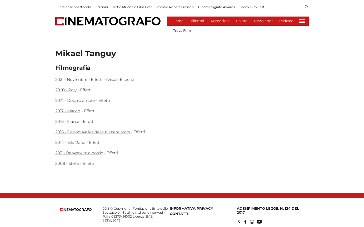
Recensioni (220, 21)
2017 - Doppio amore (75, 100)
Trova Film (182, 30)
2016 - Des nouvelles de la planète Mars (92, 131)
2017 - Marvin (67, 110)
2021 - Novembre (71, 79)
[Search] (307, 7)
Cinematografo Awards (216, 7)
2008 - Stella (67, 163)
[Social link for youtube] (259, 222)
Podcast (286, 21)
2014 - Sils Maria (70, 142)
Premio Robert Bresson (175, 7)
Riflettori (197, 21)
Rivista (241, 21)
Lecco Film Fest (252, 7)
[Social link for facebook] (245, 222)
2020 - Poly (65, 89)
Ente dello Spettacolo (74, 7)
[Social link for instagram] (252, 222)
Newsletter (263, 21)
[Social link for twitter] (239, 222)
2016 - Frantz (67, 121)
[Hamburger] (302, 21)
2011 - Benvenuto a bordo (79, 152)
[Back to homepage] (76, 210)
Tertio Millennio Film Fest (132, 7)
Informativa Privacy (191, 208)
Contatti (179, 214)
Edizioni (102, 7)
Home (178, 21)
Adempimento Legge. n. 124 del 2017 (268, 210)
